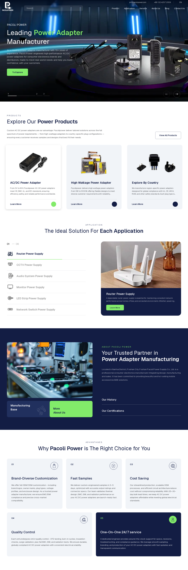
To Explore (17, 72)
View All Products (168, 135)
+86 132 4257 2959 (162, 2)
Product (115, 8)
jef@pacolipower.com (137, 2)
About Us (156, 8)
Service (143, 8)
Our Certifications (113, 410)
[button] (176, 94)
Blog (167, 8)
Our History (109, 399)
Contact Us (179, 8)
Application (129, 8)
